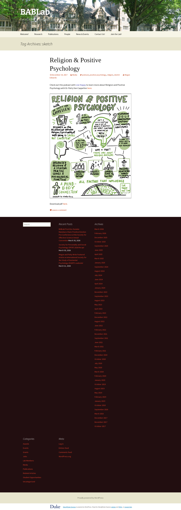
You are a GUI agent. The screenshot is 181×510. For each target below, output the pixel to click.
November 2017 (101, 422)
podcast (85, 75)
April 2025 (98, 254)
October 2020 (100, 359)
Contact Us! (100, 34)
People (67, 34)
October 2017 (100, 426)
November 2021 (101, 334)
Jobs (25, 456)
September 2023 (101, 296)
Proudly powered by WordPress (90, 498)
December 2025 (101, 237)
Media (74, 75)
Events (26, 448)
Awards (26, 444)
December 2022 (101, 317)
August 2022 (99, 321)
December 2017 (101, 418)
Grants (25, 452)
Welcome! (24, 34)
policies (113, 507)
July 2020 (98, 363)
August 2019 (99, 388)
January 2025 (100, 262)
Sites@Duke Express (69, 507)
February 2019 (100, 397)
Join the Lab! (116, 34)
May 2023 (98, 304)
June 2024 (99, 279)
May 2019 (98, 392)
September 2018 (101, 409)
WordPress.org (65, 456)
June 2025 (99, 250)
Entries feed (64, 448)
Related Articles (29, 473)
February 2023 (100, 313)
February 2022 (100, 330)
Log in (61, 444)
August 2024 (99, 271)
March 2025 (99, 258)
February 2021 (100, 351)
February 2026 (100, 233)
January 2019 (100, 401)
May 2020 (98, 367)
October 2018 (100, 405)
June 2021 (99, 342)
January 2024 (100, 288)
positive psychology (98, 75)
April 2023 (98, 309)
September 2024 (101, 267)
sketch (117, 75)
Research (38, 34)
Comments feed (65, 452)
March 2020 (99, 371)
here (89, 88)
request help (128, 507)
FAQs (120, 507)
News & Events (82, 34)
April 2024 (98, 283)
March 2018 (99, 413)
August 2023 (99, 300)
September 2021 (101, 338)
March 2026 (99, 229)
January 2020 (100, 380)
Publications (53, 34)
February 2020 (100, 376)
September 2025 (101, 246)
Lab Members (28, 460)
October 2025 (100, 241)
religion (110, 75)
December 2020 (101, 355)
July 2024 (98, 275)
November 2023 (101, 292)
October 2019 (100, 384)
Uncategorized (29, 481)
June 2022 (99, 325)
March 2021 (99, 346)
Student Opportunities (32, 477)
